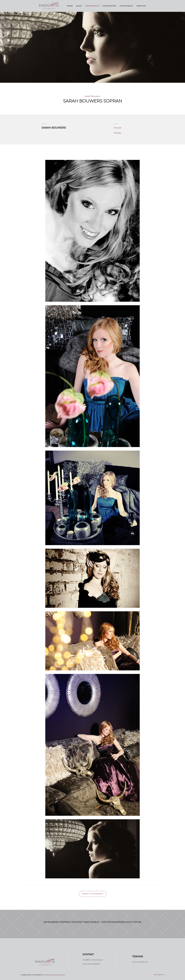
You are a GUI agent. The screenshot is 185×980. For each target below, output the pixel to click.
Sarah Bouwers (92, 96)
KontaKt (141, 6)
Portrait (117, 127)
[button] (92, 6)
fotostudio (126, 6)
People (117, 133)
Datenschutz (59, 975)
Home (70, 6)
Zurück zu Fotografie (92, 893)
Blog (79, 6)
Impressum (48, 975)
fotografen (109, 6)
